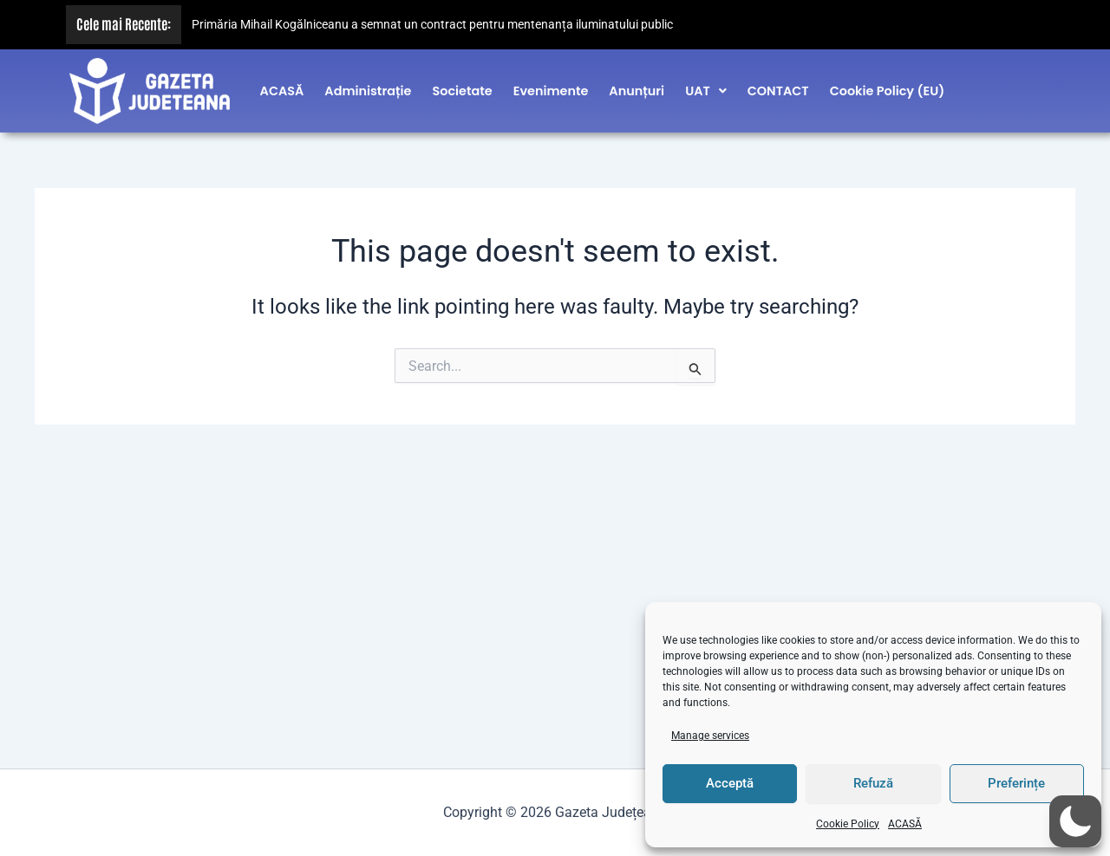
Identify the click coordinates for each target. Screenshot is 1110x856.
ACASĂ (905, 824)
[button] (706, 85)
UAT (706, 85)
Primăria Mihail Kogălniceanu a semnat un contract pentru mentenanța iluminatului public (432, 24)
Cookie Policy (847, 824)
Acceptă (730, 783)
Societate (462, 85)
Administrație (367, 85)
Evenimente (551, 85)
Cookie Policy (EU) (887, 85)
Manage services (710, 736)
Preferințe (1016, 783)
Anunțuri (636, 85)
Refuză (873, 783)
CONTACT (778, 85)
